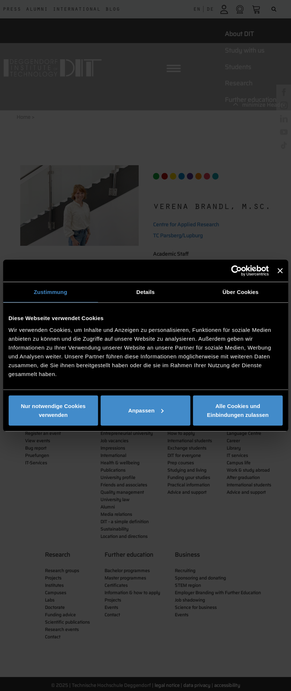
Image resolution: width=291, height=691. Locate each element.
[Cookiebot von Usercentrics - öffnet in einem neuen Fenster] (237, 270)
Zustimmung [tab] (50, 292)
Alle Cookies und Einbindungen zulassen (238, 410)
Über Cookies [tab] (241, 292)
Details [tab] (145, 292)
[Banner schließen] (280, 270)
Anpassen (145, 410)
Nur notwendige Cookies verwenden (53, 410)
